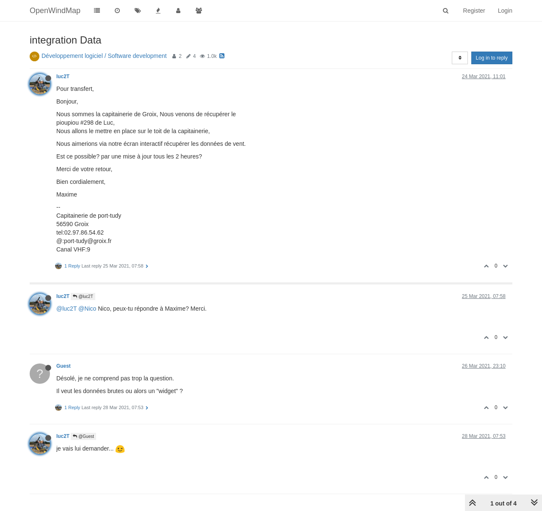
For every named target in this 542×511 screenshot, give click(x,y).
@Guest (83, 436)
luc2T (62, 76)
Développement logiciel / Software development (104, 55)
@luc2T (83, 296)
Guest (63, 366)
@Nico (87, 308)
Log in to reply (492, 58)
